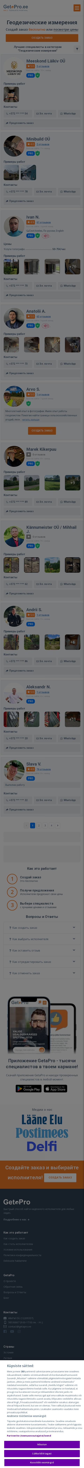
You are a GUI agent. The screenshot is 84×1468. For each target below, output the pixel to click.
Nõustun (42, 1444)
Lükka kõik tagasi (42, 1454)
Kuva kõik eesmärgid (42, 1463)
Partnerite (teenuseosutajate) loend (29, 1436)
